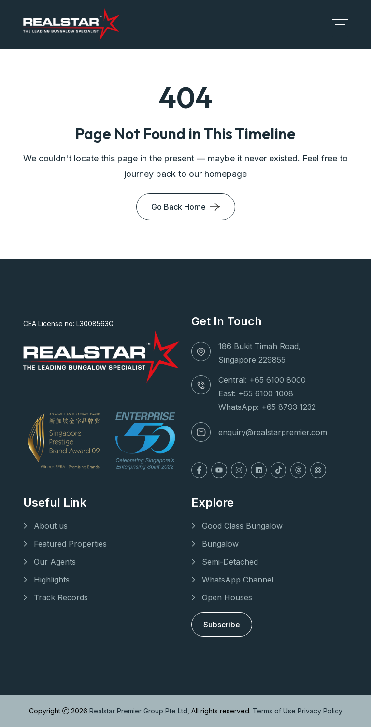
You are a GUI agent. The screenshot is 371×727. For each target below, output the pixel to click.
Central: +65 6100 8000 (262, 380)
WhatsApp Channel (237, 579)
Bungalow (220, 544)
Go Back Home (178, 207)
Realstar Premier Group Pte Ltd (138, 711)
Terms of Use (275, 711)
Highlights (52, 579)
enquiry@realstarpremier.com (272, 432)
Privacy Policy (320, 711)
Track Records (61, 597)
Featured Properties (70, 544)
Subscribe (221, 624)
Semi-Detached (230, 562)
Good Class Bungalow (242, 526)
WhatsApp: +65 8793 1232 (267, 407)
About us (51, 526)
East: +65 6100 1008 (255, 393)
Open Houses (227, 597)
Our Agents (55, 562)
